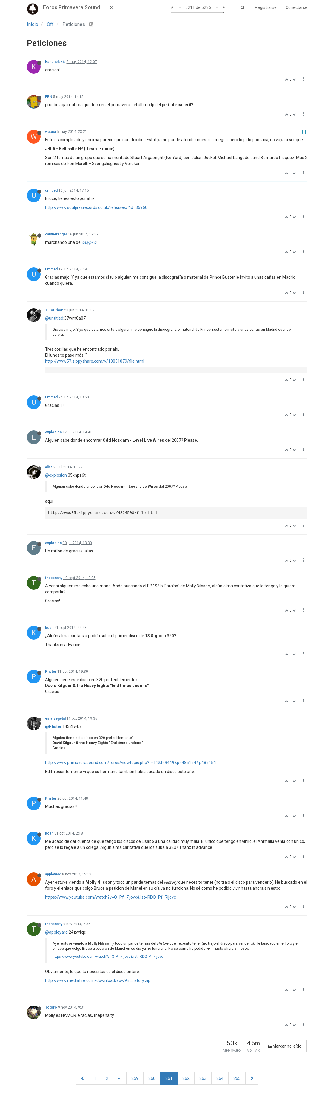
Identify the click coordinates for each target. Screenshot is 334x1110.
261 (169, 1078)
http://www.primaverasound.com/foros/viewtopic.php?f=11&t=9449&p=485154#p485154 (130, 762)
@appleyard (56, 932)
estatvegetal (55, 718)
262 (186, 1078)
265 (237, 1078)
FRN (48, 97)
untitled (51, 190)
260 (152, 1078)
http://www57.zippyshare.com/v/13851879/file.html (94, 361)
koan (49, 628)
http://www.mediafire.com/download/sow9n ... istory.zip (97, 980)
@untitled (54, 318)
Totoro (51, 1007)
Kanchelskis (55, 62)
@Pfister (53, 726)
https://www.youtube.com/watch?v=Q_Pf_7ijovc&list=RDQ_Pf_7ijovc (110, 897)
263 (203, 1078)
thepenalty (53, 578)
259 (134, 1078)
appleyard (53, 874)
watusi (50, 132)
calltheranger (56, 234)
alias (49, 467)
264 (220, 1078)
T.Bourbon (54, 310)
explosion (53, 432)
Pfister (50, 671)
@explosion (56, 475)
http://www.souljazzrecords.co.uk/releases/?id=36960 (96, 207)
